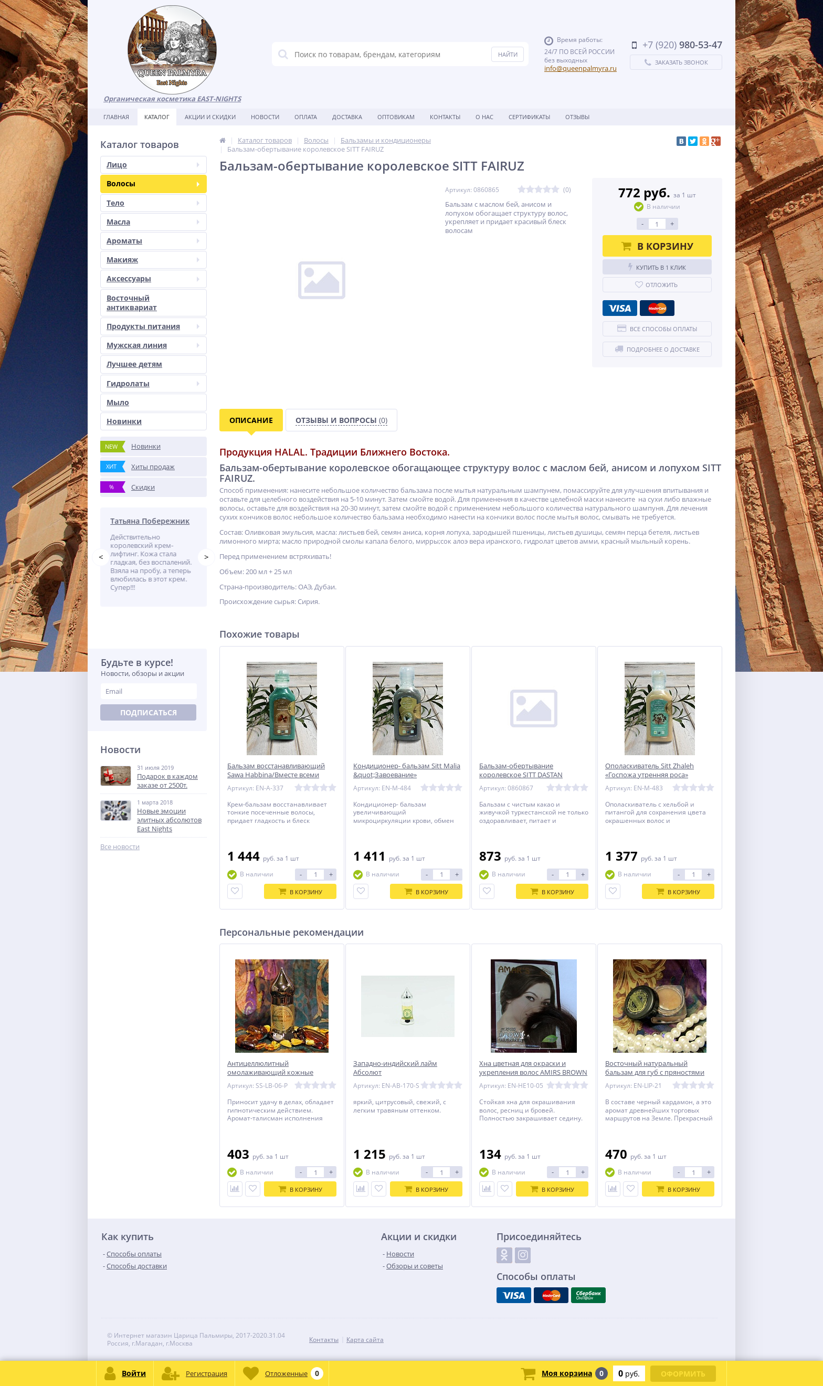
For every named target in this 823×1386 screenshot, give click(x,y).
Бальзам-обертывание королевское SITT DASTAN (521, 770)
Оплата (305, 117)
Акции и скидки (210, 117)
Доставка (347, 117)
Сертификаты (529, 117)
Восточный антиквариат (132, 302)
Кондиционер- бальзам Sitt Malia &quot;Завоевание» (406, 770)
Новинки (124, 421)
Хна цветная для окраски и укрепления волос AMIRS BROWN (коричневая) (533, 1072)
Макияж (153, 259)
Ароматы (153, 241)
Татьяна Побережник (152, 521)
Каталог (157, 117)
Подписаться (148, 712)
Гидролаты (153, 383)
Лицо (153, 165)
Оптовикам (396, 117)
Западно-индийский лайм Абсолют (395, 1068)
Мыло (118, 402)
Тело (153, 203)
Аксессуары (153, 278)
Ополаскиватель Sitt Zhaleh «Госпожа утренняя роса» (649, 770)
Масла (153, 222)
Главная (116, 117)
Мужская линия (153, 345)
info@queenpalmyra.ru (580, 68)
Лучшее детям (134, 364)
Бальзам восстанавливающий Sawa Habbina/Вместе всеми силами (276, 774)
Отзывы (577, 117)
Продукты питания (153, 326)
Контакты (445, 117)
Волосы (153, 183)
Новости (265, 117)
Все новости (120, 846)
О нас (484, 117)
